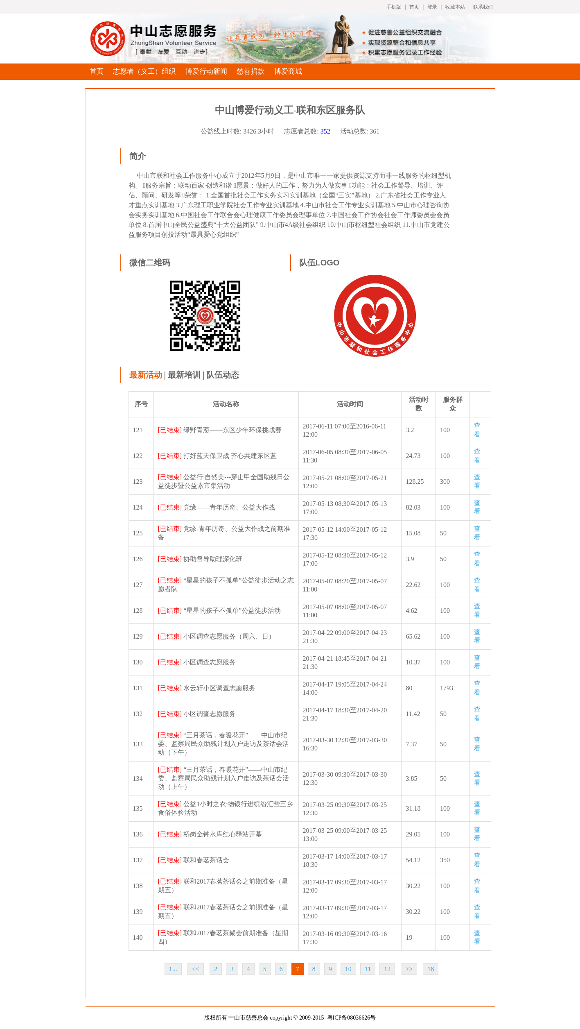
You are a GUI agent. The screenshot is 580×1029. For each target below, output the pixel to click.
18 (430, 969)
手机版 (393, 7)
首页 (414, 7)
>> (409, 969)
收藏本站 (455, 7)
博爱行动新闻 (206, 71)
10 (348, 969)
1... (173, 969)
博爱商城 (288, 71)
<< (195, 969)
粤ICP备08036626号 (351, 1018)
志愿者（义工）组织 (144, 71)
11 (368, 969)
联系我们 (483, 7)
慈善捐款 (250, 71)
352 (325, 131)
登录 (432, 7)
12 (387, 969)
